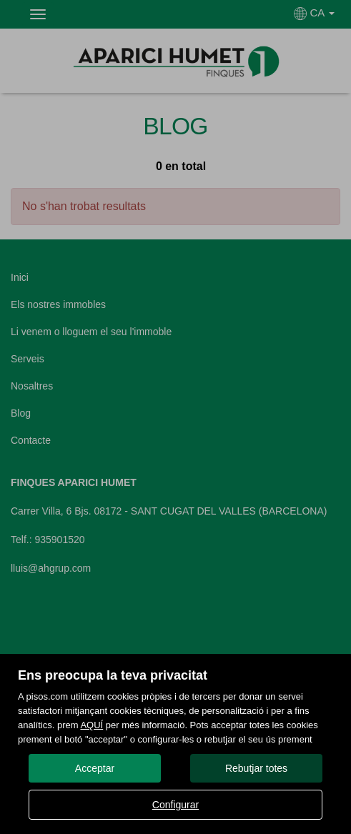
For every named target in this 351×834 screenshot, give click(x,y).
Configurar (175, 804)
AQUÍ (91, 725)
